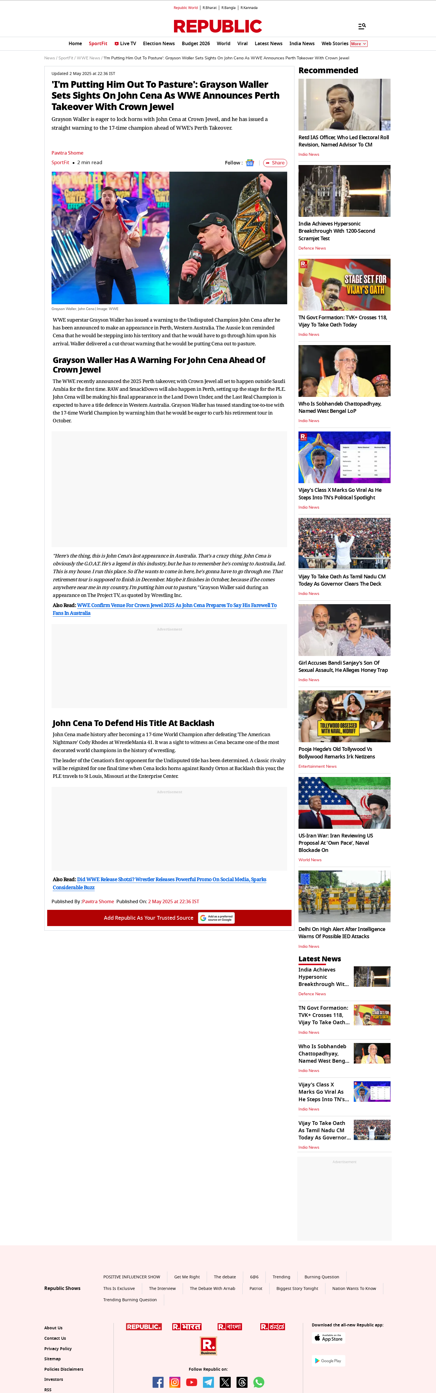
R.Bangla (228, 7)
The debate (225, 1277)
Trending (281, 1277)
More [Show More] (359, 44)
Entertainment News (317, 767)
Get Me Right (187, 1277)
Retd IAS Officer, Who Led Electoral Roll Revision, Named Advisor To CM (343, 141)
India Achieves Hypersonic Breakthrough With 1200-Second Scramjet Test (336, 231)
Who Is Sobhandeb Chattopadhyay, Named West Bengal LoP (340, 407)
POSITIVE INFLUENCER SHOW (131, 1277)
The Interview (162, 1289)
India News (308, 155)
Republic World (186, 7)
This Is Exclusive (119, 1289)
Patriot (256, 1289)
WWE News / (89, 58)
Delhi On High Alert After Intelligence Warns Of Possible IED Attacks (341, 932)
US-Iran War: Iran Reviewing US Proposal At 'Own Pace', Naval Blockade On (335, 843)
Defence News (312, 248)
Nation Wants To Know (354, 1289)
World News (310, 860)
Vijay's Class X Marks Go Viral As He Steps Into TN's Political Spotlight (339, 493)
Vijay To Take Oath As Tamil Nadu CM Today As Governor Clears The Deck (342, 580)
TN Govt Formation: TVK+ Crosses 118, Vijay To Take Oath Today (342, 321)
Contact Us (55, 1338)
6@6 (254, 1277)
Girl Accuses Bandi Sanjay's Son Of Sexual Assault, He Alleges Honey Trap (343, 666)
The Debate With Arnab (212, 1289)
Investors (53, 1379)
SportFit (60, 162)
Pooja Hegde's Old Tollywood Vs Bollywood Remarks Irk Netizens (336, 752)
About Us (53, 1328)
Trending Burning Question (130, 1300)
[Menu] (359, 26)
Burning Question (322, 1277)
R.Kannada (249, 7)
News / (50, 58)
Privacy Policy (58, 1349)
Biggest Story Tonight (297, 1289)
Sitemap (52, 1359)
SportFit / (67, 58)
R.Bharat (210, 7)
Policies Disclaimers (63, 1369)
